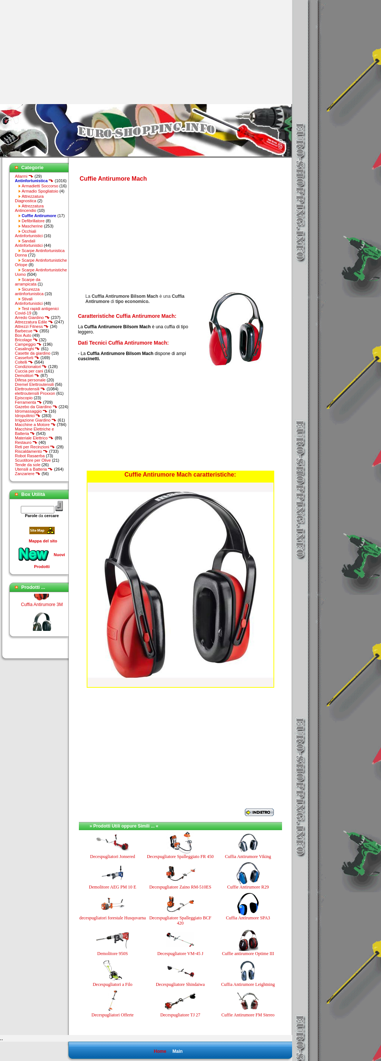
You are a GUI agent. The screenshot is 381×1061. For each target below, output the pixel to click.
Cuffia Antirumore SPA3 (248, 917)
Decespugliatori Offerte (113, 1015)
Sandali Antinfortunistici (29, 243)
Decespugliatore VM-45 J (180, 953)
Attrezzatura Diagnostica (29, 198)
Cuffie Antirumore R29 (248, 887)
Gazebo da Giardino (36, 406)
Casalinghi (27, 348)
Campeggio (28, 344)
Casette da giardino (32, 353)
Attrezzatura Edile (34, 322)
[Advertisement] (62, 52)
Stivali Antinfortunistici (29, 301)
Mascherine (32, 226)
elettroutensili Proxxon (35, 393)
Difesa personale (30, 380)
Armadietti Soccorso (40, 186)
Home (160, 1051)
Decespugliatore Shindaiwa (180, 984)
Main (177, 1051)
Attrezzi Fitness (32, 326)
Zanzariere (28, 473)
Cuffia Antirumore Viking (248, 856)
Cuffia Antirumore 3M (42, 606)
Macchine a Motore (35, 424)
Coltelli (24, 362)
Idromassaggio (31, 411)
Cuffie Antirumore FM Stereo (248, 1015)
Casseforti (27, 357)
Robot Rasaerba (30, 456)
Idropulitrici (28, 415)
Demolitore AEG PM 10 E (112, 887)
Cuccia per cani (29, 371)
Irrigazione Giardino (36, 420)
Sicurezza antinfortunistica (29, 291)
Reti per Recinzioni (35, 447)
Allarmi (24, 176)
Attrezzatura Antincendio (29, 208)
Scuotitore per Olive (33, 460)
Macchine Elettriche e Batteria (34, 431)
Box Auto (23, 335)
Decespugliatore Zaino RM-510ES (180, 887)
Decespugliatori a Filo (112, 984)
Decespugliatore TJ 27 (180, 1015)
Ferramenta (28, 402)
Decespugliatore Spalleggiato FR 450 (180, 856)
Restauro (26, 442)
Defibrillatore (33, 221)
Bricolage (26, 340)
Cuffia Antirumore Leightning (248, 984)
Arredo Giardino (32, 317)
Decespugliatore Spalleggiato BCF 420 (180, 920)
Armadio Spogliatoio (40, 191)
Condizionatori (31, 366)
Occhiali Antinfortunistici (29, 233)
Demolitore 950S (112, 953)
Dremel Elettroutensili (34, 384)
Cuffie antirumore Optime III (248, 953)
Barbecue (26, 331)
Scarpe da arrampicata (27, 281)
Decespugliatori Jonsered (112, 856)
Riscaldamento (31, 451)
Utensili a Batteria (34, 469)
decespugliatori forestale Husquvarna (112, 917)
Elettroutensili (30, 389)
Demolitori (27, 375)
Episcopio (24, 398)
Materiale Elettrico (34, 438)
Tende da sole (28, 464)
